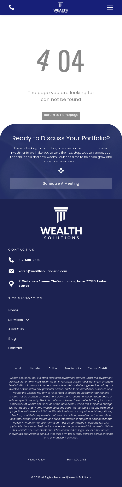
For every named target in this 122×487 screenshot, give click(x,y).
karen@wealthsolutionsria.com (43, 271)
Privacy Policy (36, 459)
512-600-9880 (29, 260)
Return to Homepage (61, 114)
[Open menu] (110, 7)
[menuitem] (61, 310)
